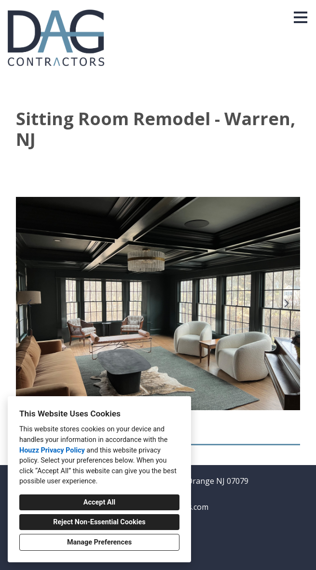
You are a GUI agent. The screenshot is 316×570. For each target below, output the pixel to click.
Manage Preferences (99, 542)
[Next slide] (286, 303)
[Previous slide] (29, 303)
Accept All (99, 502)
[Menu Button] (300, 17)
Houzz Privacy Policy (52, 450)
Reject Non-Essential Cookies (99, 522)
